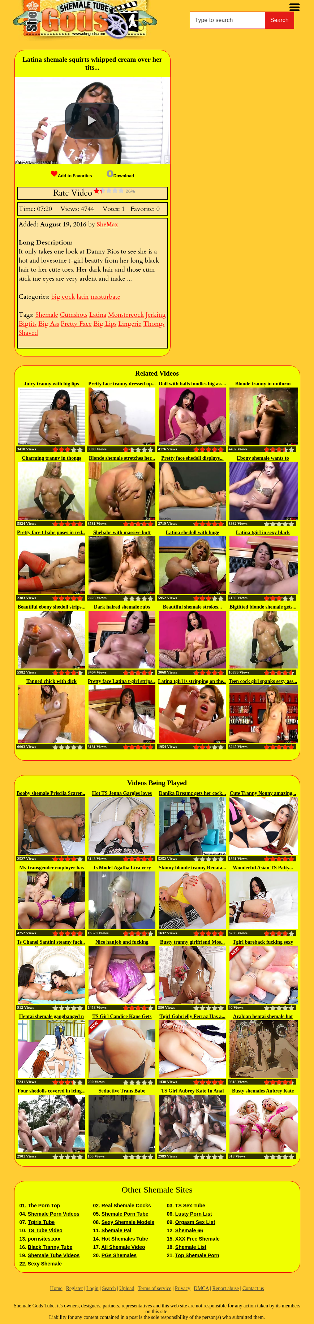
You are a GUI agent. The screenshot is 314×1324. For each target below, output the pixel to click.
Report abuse (225, 1288)
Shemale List (190, 1247)
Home (56, 1288)
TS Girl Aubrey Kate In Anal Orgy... (192, 1091)
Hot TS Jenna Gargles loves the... (122, 794)
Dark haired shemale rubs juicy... (122, 607)
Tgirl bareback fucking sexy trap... (263, 942)
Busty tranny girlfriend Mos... (192, 942)
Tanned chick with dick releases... (51, 682)
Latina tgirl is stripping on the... (192, 681)
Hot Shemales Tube (125, 1239)
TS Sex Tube (190, 1205)
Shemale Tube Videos (53, 1255)
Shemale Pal (117, 1230)
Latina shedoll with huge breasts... (192, 533)
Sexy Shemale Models (128, 1222)
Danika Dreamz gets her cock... (192, 793)
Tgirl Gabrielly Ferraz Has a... (192, 1016)
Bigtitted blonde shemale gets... (262, 607)
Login (92, 1288)
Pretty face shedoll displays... (192, 458)
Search (279, 20)
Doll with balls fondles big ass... (192, 383)
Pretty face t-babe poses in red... (51, 532)
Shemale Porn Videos (53, 1214)
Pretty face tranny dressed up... (122, 383)
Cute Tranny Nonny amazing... (263, 793)
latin (83, 296)
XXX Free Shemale (197, 1239)
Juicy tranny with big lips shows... (51, 384)
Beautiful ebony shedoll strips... (51, 607)
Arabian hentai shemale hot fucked (263, 1017)
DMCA (201, 1288)
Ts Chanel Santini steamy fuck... (51, 942)
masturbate (105, 296)
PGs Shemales (119, 1255)
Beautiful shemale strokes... (192, 607)
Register (74, 1288)
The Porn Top (44, 1205)
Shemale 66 (189, 1230)
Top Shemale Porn (197, 1255)
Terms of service (154, 1288)
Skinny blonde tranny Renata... (192, 867)
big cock (63, 296)
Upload (126, 1288)
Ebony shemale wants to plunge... (263, 458)
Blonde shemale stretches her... (122, 458)
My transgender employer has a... (51, 868)
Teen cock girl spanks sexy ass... (263, 681)
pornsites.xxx (44, 1239)
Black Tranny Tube (50, 1247)
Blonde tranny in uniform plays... (263, 384)
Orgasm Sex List (195, 1222)
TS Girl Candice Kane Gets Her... (121, 1017)
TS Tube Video (45, 1230)
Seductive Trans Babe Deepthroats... (122, 1091)
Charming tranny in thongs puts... (51, 458)
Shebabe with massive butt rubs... (122, 533)
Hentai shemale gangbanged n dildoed (51, 1017)
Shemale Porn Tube (125, 1214)
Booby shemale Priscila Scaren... (51, 793)
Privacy (182, 1288)
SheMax (107, 225)
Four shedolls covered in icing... (51, 1091)
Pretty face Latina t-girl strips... (122, 681)
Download (120, 175)
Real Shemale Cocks (126, 1205)
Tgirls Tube (41, 1222)
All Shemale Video (123, 1247)
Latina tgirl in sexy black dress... (263, 533)
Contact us (253, 1288)
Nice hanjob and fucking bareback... (122, 942)
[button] (92, 121)
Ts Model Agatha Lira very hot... (122, 868)
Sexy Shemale (45, 1264)
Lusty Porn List (193, 1214)
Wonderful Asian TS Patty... (263, 867)
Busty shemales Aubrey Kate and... (263, 1091)
